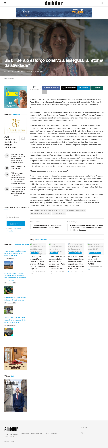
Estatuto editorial (36, 433)
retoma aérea (69, 210)
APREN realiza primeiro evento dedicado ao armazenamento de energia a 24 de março (15, 320)
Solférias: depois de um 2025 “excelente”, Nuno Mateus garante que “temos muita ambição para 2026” (18, 192)
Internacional (75, 252)
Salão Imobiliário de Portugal (40, 213)
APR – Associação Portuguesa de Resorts (49, 210)
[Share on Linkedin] (83, 88)
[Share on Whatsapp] (96, 88)
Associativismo (95, 252)
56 (31, 274)
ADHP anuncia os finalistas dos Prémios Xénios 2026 (10, 142)
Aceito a (14, 230)
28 (50, 274)
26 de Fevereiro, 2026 (95, 266)
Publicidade (25, 433)
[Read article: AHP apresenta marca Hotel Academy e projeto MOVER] (96, 249)
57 (89, 269)
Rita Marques (80, 210)
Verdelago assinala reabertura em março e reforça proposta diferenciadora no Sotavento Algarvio (18, 158)
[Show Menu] (5, 3)
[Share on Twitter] (69, 88)
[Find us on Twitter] (82, 433)
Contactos (54, 433)
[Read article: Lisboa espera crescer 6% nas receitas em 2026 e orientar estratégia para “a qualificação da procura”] (38, 249)
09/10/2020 (7, 71)
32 (69, 274)
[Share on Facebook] (51, 88)
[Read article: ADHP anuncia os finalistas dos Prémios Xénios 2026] (15, 126)
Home (6, 78)
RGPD (47, 433)
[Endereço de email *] (16, 217)
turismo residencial (59, 213)
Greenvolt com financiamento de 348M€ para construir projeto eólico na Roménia (15, 253)
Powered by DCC (9, 441)
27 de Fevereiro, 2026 (37, 271)
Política (22, 71)
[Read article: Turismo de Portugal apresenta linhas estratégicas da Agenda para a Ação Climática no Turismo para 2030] (57, 249)
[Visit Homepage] (54, 3)
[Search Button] (102, 3)
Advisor (17, 71)
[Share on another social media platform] (44, 92)
